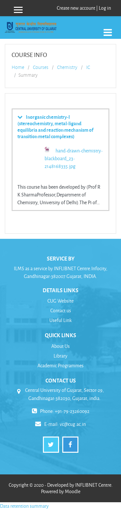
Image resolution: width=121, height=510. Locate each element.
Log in (105, 8)
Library (60, 355)
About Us (60, 346)
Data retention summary (24, 506)
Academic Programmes (60, 365)
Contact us (60, 310)
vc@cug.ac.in (73, 424)
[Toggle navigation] (107, 29)
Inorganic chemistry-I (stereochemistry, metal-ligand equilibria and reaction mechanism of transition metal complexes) (55, 126)
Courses (40, 67)
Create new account (76, 8)
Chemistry (67, 67)
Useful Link (60, 320)
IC (88, 67)
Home (18, 67)
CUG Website (60, 300)
